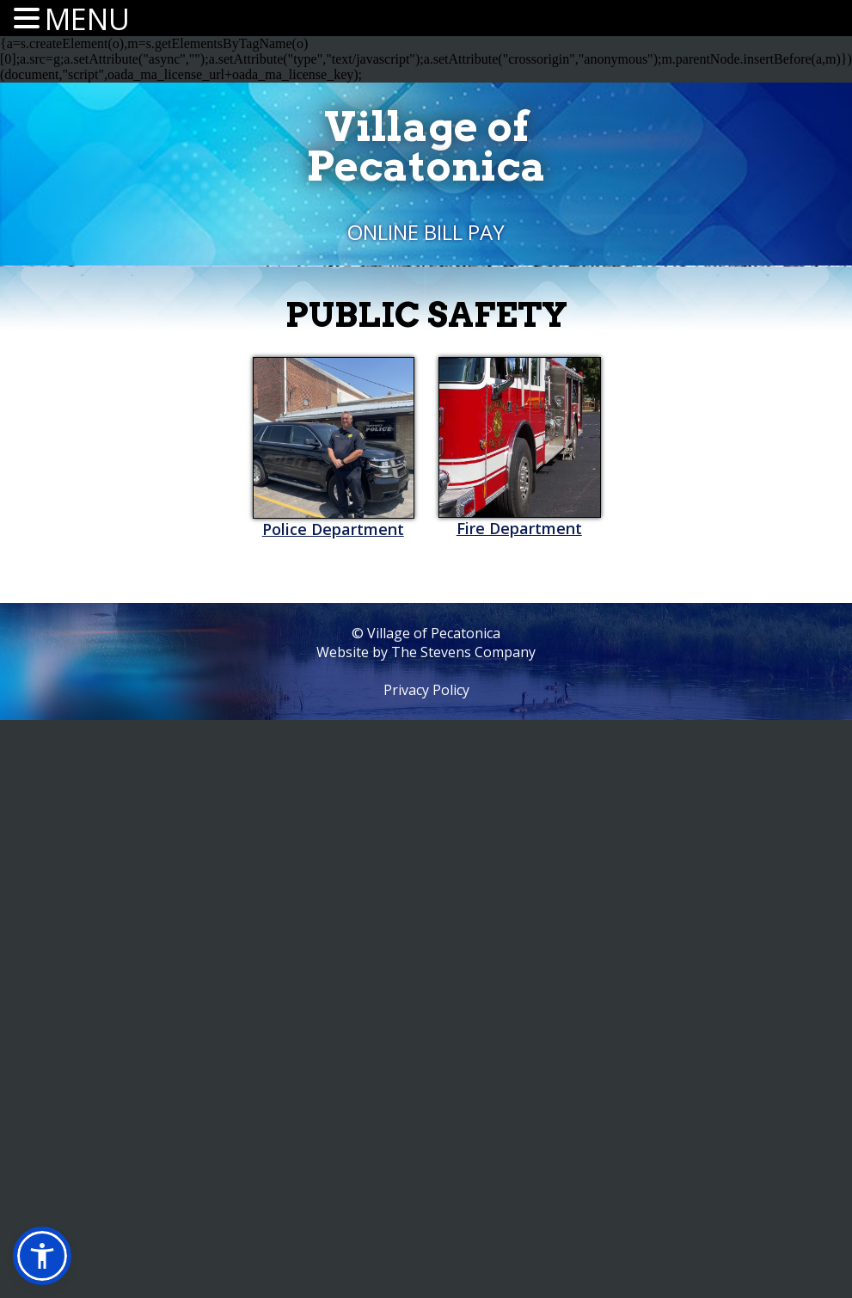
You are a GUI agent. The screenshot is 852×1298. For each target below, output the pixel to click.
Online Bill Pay (426, 232)
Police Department (333, 529)
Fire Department (519, 528)
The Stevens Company (463, 652)
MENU (87, 19)
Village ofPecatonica (426, 146)
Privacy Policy (426, 689)
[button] (42, 1256)
